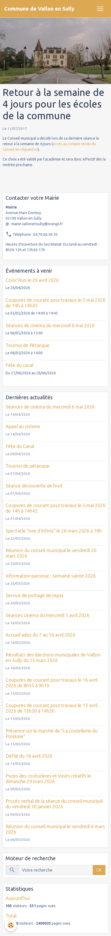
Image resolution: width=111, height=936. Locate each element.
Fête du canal (19, 365)
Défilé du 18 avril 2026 (29, 755)
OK (99, 870)
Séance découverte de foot (34, 485)
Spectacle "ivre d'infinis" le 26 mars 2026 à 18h (54, 530)
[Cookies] (11, 925)
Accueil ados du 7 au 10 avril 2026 (40, 634)
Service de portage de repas (35, 595)
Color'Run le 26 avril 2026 (32, 280)
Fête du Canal (20, 446)
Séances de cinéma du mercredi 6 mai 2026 (50, 325)
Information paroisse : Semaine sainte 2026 (51, 575)
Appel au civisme (23, 426)
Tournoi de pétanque (28, 465)
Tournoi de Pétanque (28, 345)
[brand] (39, 9)
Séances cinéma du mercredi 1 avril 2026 (47, 615)
